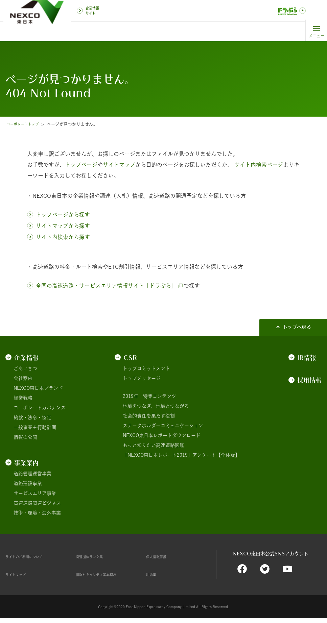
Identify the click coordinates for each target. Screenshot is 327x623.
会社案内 (23, 378)
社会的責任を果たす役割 (149, 415)
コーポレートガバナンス (40, 407)
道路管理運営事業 (32, 473)
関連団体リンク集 (95, 556)
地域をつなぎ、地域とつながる (156, 406)
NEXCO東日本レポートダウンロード (162, 435)
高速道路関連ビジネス (37, 503)
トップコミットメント (146, 368)
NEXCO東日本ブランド (38, 388)
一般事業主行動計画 (35, 427)
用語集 (153, 574)
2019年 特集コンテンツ (149, 396)
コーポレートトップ (25, 124)
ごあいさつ (25, 368)
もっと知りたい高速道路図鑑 (153, 445)
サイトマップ (19, 574)
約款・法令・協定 (32, 417)
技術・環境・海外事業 (37, 512)
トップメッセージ (142, 378)
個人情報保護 (160, 556)
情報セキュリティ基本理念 (104, 574)
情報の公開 (25, 437)
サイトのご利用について (31, 556)
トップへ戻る (297, 327)
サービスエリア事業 (35, 493)
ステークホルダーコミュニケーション (163, 425)
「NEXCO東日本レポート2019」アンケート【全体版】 (181, 455)
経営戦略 (23, 398)
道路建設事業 (28, 483)
